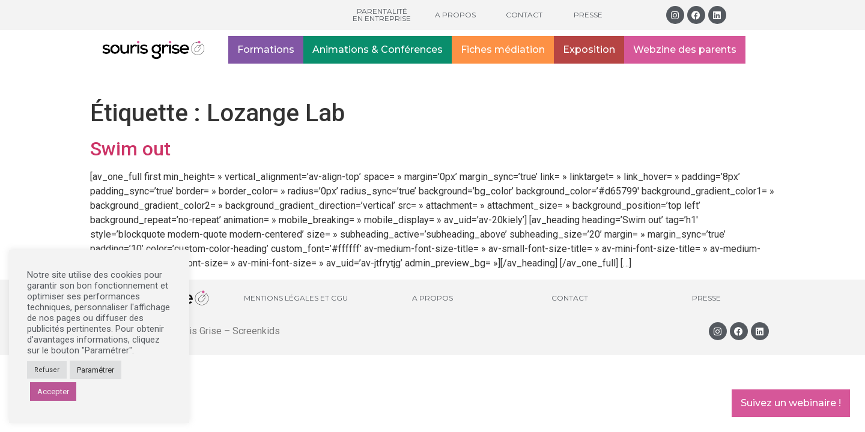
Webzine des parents (684, 49)
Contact (524, 14)
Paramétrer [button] (95, 369)
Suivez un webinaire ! (791, 403)
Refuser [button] (46, 370)
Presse (588, 14)
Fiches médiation (503, 49)
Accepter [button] (53, 391)
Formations (265, 49)
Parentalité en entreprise (382, 15)
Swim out (130, 148)
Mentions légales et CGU (296, 297)
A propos (455, 14)
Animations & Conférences (377, 49)
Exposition (589, 49)
